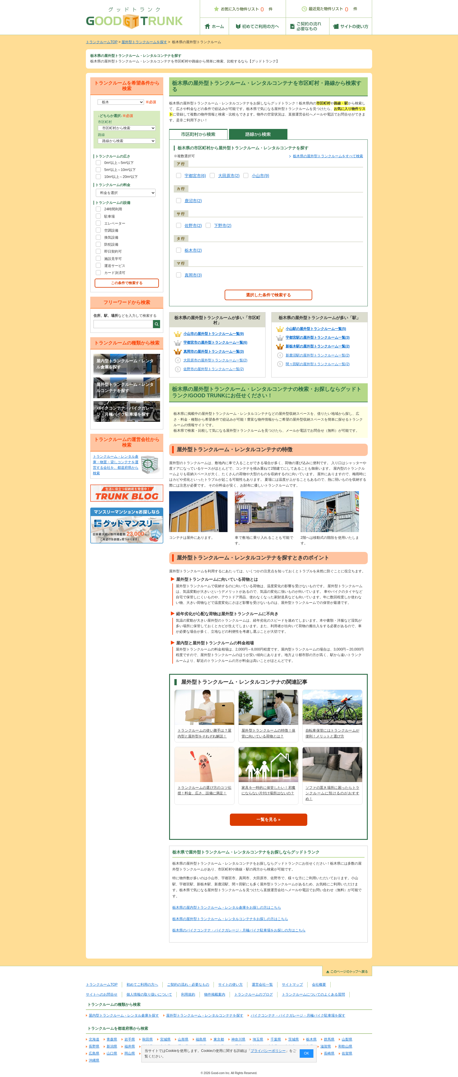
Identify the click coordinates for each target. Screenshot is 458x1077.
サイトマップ (292, 984)
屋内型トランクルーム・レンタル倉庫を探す (125, 364)
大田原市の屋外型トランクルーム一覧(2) (215, 360)
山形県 (183, 1039)
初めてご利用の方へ (142, 984)
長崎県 (329, 1053)
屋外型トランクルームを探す (144, 42)
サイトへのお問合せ (101, 994)
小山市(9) (260, 176)
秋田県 (147, 1039)
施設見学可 (113, 259)
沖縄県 (94, 1060)
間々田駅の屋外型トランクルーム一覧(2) (318, 364)
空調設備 (111, 230)
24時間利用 (113, 209)
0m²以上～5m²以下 (119, 163)
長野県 (94, 1046)
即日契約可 (113, 251)
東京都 (219, 1039)
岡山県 (129, 1053)
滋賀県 (325, 1046)
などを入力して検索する (125, 316)
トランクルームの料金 (112, 185)
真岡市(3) (193, 275)
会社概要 (319, 984)
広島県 (94, 1053)
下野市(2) (222, 225)
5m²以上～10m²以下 (120, 170)
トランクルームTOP (101, 42)
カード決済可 (114, 273)
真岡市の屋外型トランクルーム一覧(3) (213, 351)
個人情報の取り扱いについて (149, 994)
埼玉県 (258, 1039)
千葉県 (275, 1039)
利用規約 (188, 994)
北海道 (94, 1039)
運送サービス (114, 266)
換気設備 (111, 237)
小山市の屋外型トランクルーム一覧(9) (213, 334)
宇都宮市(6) (195, 176)
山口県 (112, 1053)
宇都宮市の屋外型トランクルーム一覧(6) (215, 342)
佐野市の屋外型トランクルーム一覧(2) (213, 369)
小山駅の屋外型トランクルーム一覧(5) (316, 329)
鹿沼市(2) (193, 201)
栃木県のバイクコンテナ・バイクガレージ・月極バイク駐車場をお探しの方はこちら (239, 930)
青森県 (112, 1039)
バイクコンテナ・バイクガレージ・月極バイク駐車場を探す (125, 411)
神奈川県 (238, 1039)
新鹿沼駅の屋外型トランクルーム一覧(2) (318, 355)
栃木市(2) (193, 250)
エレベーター (114, 223)
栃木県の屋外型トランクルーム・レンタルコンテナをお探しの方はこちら (230, 919)
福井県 (129, 1046)
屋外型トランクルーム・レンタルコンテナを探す (125, 387)
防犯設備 (111, 244)
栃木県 (311, 1039)
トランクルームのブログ (253, 994)
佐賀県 (347, 1053)
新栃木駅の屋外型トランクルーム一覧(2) (318, 346)
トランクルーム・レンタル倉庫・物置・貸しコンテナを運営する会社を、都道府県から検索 (115, 464)
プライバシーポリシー (268, 1051)
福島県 (201, 1039)
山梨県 (347, 1039)
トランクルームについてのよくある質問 (313, 994)
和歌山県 (345, 1046)
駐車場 (109, 216)
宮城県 (165, 1039)
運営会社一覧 (262, 984)
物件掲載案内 (214, 994)
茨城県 (293, 1039)
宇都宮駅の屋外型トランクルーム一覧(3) (318, 337)
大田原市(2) (229, 176)
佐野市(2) (193, 225)
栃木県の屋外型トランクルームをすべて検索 (328, 156)
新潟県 (112, 1046)
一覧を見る (266, 819)
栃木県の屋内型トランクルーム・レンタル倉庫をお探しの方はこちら (226, 907)
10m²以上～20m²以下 (121, 177)
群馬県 (329, 1039)
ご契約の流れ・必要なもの (188, 984)
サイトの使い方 (230, 984)
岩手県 (129, 1039)
